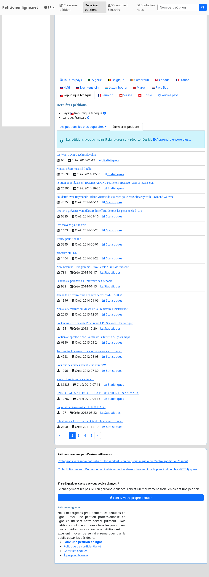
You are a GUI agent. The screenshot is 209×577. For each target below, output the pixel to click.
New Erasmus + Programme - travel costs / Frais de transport (93, 267)
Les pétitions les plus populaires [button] (82, 127)
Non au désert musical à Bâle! (74, 168)
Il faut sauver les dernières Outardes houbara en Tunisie (90, 421)
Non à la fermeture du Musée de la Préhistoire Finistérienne (92, 309)
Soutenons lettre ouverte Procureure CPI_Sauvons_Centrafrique (95, 323)
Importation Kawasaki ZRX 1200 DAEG (81, 407)
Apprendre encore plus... (172, 139)
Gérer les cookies (75, 551)
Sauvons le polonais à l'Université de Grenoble (84, 280)
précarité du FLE (67, 252)
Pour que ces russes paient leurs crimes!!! (81, 365)
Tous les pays (71, 80)
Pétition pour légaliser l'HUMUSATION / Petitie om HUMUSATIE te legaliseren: (105, 182)
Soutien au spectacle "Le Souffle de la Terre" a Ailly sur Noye (93, 337)
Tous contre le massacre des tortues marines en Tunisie (89, 351)
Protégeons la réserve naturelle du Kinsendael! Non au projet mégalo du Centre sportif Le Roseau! (123, 461)
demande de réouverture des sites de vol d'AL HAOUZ (89, 295)
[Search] (178, 7)
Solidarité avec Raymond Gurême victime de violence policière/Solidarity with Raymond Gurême (115, 196)
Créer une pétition (68, 7)
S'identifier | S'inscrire (118, 7)
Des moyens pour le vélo (71, 224)
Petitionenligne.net (20, 7)
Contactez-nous (146, 7)
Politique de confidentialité (82, 546)
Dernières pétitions (91, 7)
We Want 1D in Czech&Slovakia (76, 154)
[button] (169, 95)
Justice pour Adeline (69, 238)
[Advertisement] (131, 47)
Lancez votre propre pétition (130, 498)
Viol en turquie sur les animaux (75, 379)
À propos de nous (76, 555)
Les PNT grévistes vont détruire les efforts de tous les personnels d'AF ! (99, 210)
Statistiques (109, 160)
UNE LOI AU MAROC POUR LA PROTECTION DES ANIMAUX (98, 393)
